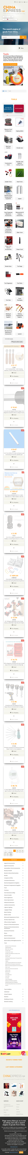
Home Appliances (8, 897)
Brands (6, 875)
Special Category (8, 935)
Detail (14, 372)
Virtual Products (8, 994)
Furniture (6, 890)
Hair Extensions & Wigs (9, 892)
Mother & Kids (7, 914)
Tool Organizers (8, 974)
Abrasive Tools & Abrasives (10, 946)
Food (5, 887)
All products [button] (14, 859)
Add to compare (14, 383)
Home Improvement (9, 900)
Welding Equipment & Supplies (11, 982)
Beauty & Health (8, 870)
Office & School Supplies (10, 922)
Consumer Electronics (9, 880)
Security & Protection (9, 930)
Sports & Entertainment (9, 938)
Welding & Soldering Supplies (11, 980)
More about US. (14, 1146)
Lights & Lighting (8, 907)
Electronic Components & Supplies (12, 885)
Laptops (18, 1111)
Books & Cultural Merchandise (11, 873)
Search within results (17, 341)
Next (11, 854)
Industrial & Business (9, 902)
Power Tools (7, 970)
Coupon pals (7, 1114)
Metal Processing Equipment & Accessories (14, 965)
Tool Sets (7, 977)
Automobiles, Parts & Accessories (12, 868)
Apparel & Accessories (9, 863)
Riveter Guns (7, 971)
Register (21, 2)
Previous (10, 850)
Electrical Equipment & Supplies (11, 882)
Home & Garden (8, 895)
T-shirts (18, 1104)
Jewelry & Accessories (9, 905)
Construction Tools (9, 952)
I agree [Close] (21, 1152)
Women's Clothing (8, 1001)
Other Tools (7, 967)
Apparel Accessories (9, 865)
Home (5, 91)
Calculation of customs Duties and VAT (8, 1106)
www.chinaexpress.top (14, 1010)
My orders (6, 1110)
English (6, 16)
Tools (5, 943)
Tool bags (7, 973)
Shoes (5, 933)
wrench (6, 985)
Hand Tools (7, 956)
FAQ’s (5, 1112)
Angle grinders (8, 947)
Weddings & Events (8, 999)
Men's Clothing (7, 912)
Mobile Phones (19, 1114)
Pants (17, 1107)
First (5, 850)
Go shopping (14, 376)
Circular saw (7, 950)
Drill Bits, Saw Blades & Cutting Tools (12, 953)
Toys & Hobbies (7, 989)
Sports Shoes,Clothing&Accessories (12, 940)
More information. (14, 1152)
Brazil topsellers (19, 108)
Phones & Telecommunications (11, 924)
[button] (24, 69)
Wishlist (16, 2)
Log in (26, 2)
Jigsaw (6, 961)
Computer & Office (8, 878)
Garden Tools (8, 955)
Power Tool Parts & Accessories (11, 968)
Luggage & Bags (8, 909)
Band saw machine (9, 949)
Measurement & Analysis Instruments (12, 964)
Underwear (6, 991)
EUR (11, 16)
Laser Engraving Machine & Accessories (13, 962)
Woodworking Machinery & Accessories (13, 983)
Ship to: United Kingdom (10, 19)
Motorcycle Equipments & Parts (11, 917)
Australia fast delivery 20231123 (8, 108)
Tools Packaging (8, 979)
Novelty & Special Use (9, 919)
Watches (6, 996)
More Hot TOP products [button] (11, 64)
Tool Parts (7, 976)
